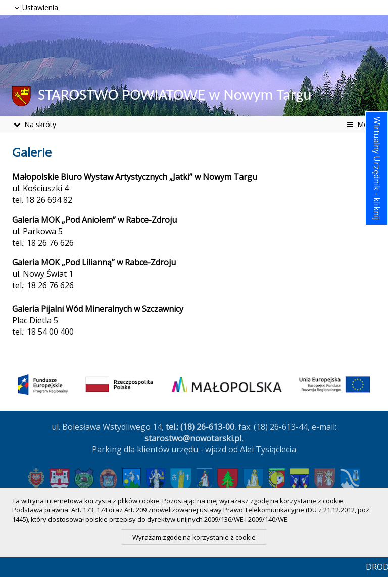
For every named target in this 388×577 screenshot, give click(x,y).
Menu (360, 124)
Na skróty (34, 124)
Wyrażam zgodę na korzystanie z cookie (194, 537)
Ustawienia (35, 7)
